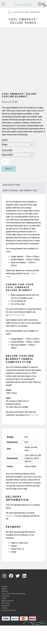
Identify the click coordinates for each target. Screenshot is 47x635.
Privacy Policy (9, 620)
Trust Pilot (34, 424)
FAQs (4, 608)
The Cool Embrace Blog (13, 603)
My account (7, 610)
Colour (7, 160)
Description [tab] (11, 194)
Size (5, 149)
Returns (6, 615)
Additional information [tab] (20, 200)
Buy (9, 178)
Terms (5, 617)
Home (4, 596)
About (5, 600)
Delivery (6, 612)
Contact (6, 605)
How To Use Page (17, 324)
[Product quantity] (5, 171)
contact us (10, 525)
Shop (4, 598)
